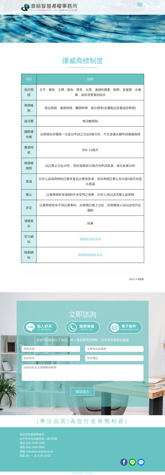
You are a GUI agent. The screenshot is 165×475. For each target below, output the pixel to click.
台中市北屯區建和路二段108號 (38, 438)
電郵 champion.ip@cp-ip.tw (36, 451)
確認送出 (82, 391)
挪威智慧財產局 (90, 239)
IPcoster (89, 473)
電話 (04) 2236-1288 (32, 443)
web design (77, 473)
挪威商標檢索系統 (90, 255)
